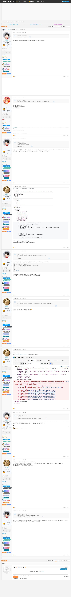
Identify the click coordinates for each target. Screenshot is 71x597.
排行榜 (42, 1)
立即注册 (42, 571)
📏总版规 (37, 1)
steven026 (6, 194)
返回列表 (49, 26)
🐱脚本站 (18, 1)
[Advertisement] (36, 11)
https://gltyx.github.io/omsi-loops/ (21, 354)
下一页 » (35, 558)
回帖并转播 (15, 578)
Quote (21, 567)
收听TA (4, 73)
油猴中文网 (1, 22)
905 (6, 51)
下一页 (67, 26)
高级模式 (66, 567)
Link (19, 567)
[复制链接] (23, 29)
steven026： (16, 428)
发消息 (9, 73)
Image (18, 567)
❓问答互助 (24, 1)
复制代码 (17, 270)
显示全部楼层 (24, 32)
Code (23, 567)
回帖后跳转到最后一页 (23, 578)
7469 (9, 116)
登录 (39, 571)
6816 (6, 116)
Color (16, 567)
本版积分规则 (66, 576)
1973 (9, 317)
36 (3, 317)
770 (3, 116)
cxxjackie (8, 29)
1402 (9, 51)
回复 (15, 76)
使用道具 (64, 76)
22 (3, 51)
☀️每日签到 (31, 1)
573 (6, 317)
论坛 (14, 1)
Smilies (25, 567)
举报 (67, 76)
